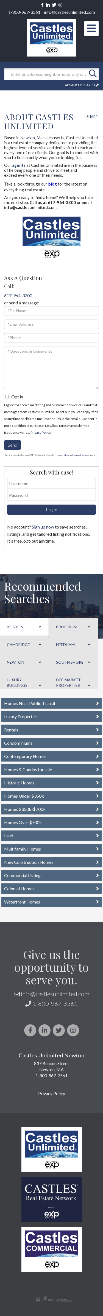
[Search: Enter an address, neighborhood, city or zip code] (45, 74)
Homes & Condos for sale (28, 769)
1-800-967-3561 (24, 12)
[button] (93, 74)
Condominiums (18, 743)
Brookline (67, 627)
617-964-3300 (18, 295)
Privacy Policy (40, 432)
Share (92, 116)
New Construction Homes (28, 862)
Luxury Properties (21, 716)
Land (8, 835)
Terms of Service (81, 455)
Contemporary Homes (25, 756)
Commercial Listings (23, 875)
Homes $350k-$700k (25, 809)
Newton (27, 137)
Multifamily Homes (22, 848)
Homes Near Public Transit (29, 703)
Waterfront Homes (22, 901)
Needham (65, 644)
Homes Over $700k (23, 822)
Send (12, 444)
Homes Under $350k (24, 795)
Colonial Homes (19, 888)
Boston (15, 627)
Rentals (11, 729)
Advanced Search (80, 85)
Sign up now (43, 526)
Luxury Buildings (17, 682)
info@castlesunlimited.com (69, 12)
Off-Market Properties (68, 682)
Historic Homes (19, 782)
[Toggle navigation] (91, 28)
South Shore (69, 662)
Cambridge (18, 644)
